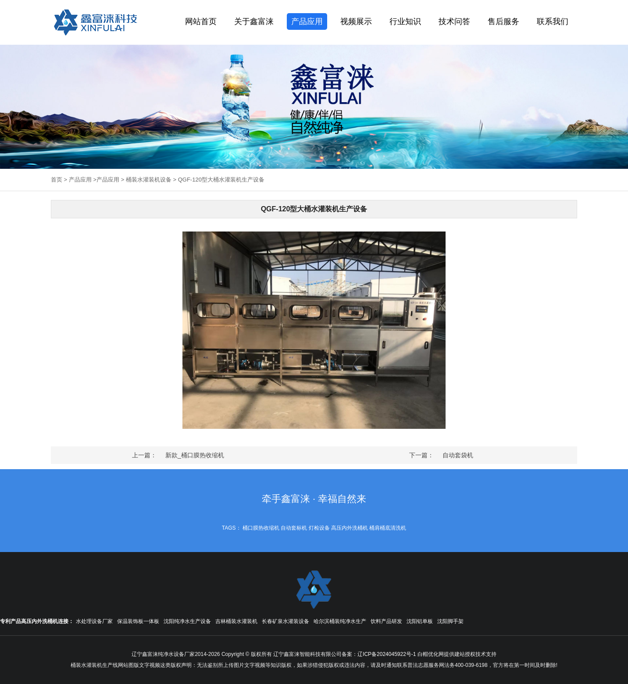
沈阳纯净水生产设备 (187, 621)
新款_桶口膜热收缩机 (194, 455)
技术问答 (454, 21)
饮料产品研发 (386, 621)
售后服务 (503, 21)
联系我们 (552, 21)
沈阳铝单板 (420, 621)
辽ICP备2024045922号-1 (386, 654)
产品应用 (307, 21)
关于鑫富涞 (254, 21)
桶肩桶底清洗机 (387, 528)
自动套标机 (294, 528)
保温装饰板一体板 (138, 621)
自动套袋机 (457, 455)
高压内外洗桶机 (349, 528)
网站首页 (201, 21)
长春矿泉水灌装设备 (285, 621)
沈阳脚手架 (450, 621)
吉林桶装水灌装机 (236, 621)
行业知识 (405, 21)
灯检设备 (319, 528)
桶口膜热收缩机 (261, 528)
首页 (56, 179)
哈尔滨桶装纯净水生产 (340, 621)
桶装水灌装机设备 (148, 179)
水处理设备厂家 (94, 621)
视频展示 (356, 21)
